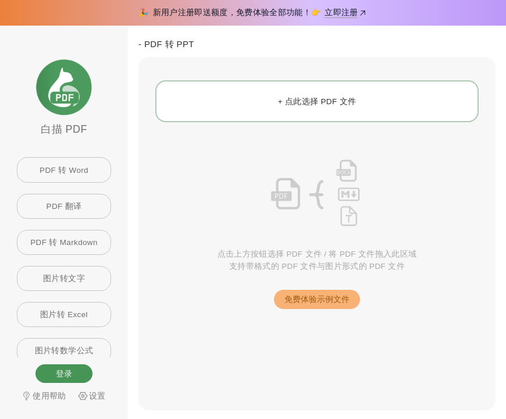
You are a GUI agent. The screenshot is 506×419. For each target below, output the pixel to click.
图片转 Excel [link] (64, 314)
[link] (92, 396)
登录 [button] (64, 374)
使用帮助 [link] (44, 396)
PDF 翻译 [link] (64, 206)
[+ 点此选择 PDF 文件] (317, 101)
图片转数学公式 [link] (64, 350)
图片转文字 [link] (64, 278)
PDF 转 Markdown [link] (64, 242)
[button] (317, 299)
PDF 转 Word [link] (64, 170)
